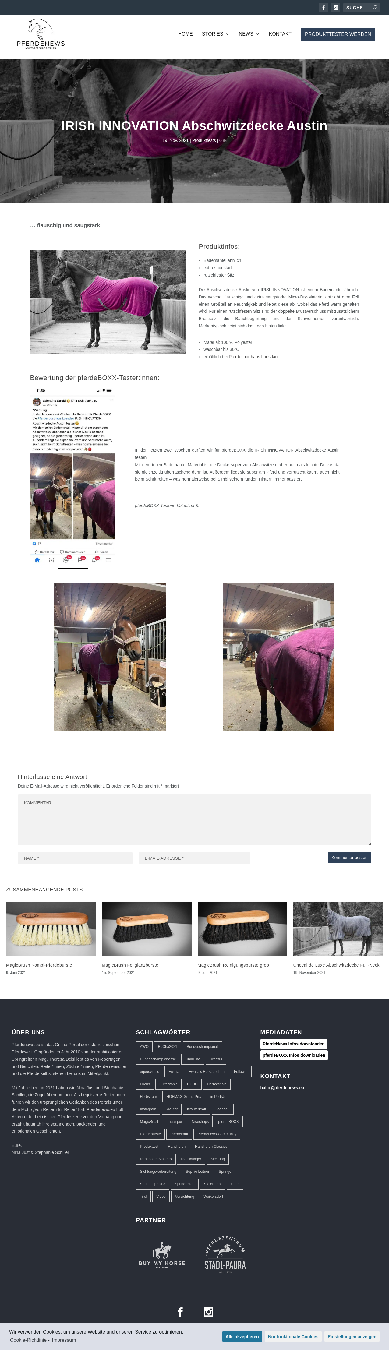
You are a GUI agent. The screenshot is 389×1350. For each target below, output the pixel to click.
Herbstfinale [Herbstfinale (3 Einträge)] (217, 1084)
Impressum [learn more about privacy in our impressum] (64, 1340)
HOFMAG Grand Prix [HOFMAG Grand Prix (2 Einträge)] (183, 1096)
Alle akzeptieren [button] (242, 1336)
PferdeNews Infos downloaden (294, 1044)
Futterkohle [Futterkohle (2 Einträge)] (168, 1084)
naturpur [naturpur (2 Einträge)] (175, 1121)
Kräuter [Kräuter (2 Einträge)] (172, 1109)
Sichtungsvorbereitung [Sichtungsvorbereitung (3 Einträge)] (158, 1171)
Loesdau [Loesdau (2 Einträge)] (223, 1109)
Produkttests (204, 140)
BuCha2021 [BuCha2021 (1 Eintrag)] (167, 1047)
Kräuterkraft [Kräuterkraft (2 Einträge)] (196, 1109)
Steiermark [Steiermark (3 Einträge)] (212, 1184)
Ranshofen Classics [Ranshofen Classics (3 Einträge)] (211, 1146)
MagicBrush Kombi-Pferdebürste (39, 965)
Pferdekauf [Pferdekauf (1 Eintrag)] (179, 1134)
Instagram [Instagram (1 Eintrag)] (148, 1109)
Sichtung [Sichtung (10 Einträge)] (217, 1159)
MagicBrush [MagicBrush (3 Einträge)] (149, 1121)
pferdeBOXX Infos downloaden (294, 1055)
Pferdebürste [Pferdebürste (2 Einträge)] (150, 1134)
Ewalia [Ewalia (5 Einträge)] (173, 1072)
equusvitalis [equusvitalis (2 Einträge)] (149, 1072)
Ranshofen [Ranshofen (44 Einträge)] (177, 1146)
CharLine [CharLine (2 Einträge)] (192, 1059)
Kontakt (280, 34)
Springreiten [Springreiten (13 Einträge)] (185, 1184)
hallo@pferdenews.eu (282, 1087)
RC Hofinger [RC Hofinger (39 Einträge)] (191, 1159)
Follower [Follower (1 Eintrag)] (241, 1072)
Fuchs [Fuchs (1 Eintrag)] (145, 1084)
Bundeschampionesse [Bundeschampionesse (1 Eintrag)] (158, 1059)
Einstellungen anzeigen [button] (352, 1336)
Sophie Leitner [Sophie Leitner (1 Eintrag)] (197, 1171)
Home (185, 34)
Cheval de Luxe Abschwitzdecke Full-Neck (336, 965)
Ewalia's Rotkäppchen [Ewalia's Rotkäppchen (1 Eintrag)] (207, 1072)
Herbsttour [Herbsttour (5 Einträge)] (148, 1096)
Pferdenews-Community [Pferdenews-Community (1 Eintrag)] (216, 1134)
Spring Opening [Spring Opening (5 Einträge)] (152, 1184)
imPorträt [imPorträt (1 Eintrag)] (217, 1096)
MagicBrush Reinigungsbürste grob (233, 965)
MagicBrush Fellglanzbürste (130, 965)
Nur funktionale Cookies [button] (293, 1336)
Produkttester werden (338, 34)
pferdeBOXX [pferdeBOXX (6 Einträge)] (228, 1121)
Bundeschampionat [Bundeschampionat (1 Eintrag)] (202, 1047)
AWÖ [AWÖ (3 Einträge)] (144, 1047)
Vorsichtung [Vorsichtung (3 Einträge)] (184, 1196)
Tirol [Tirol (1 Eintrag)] (143, 1196)
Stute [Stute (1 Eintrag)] (235, 1184)
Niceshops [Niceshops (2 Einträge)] (200, 1121)
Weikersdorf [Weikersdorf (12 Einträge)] (213, 1196)
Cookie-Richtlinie (28, 1340)
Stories (212, 34)
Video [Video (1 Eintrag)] (160, 1196)
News (246, 34)
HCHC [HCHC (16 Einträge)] (192, 1084)
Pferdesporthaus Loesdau (253, 356)
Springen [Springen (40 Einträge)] (226, 1171)
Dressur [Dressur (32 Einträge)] (216, 1059)
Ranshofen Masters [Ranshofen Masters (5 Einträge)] (156, 1159)
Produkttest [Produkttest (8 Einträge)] (149, 1146)
